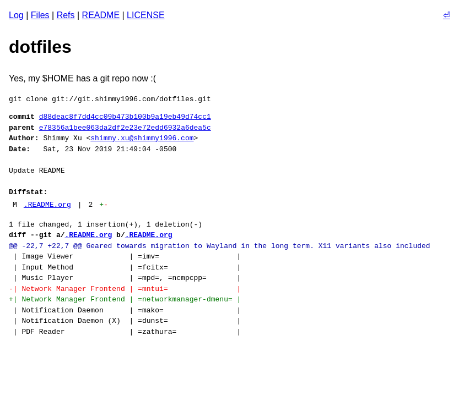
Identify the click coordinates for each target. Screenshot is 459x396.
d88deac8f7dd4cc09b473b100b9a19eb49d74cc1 (125, 117)
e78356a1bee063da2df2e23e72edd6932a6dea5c (125, 128)
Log (16, 15)
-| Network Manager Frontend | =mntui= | (125, 289)
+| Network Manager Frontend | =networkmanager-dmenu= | (125, 299)
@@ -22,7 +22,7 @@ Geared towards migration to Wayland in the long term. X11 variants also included (219, 246)
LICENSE (145, 15)
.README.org (47, 205)
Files (40, 15)
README (101, 15)
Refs (66, 15)
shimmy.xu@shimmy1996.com (141, 138)
